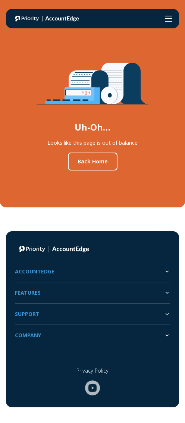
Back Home (93, 161)
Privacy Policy (92, 370)
